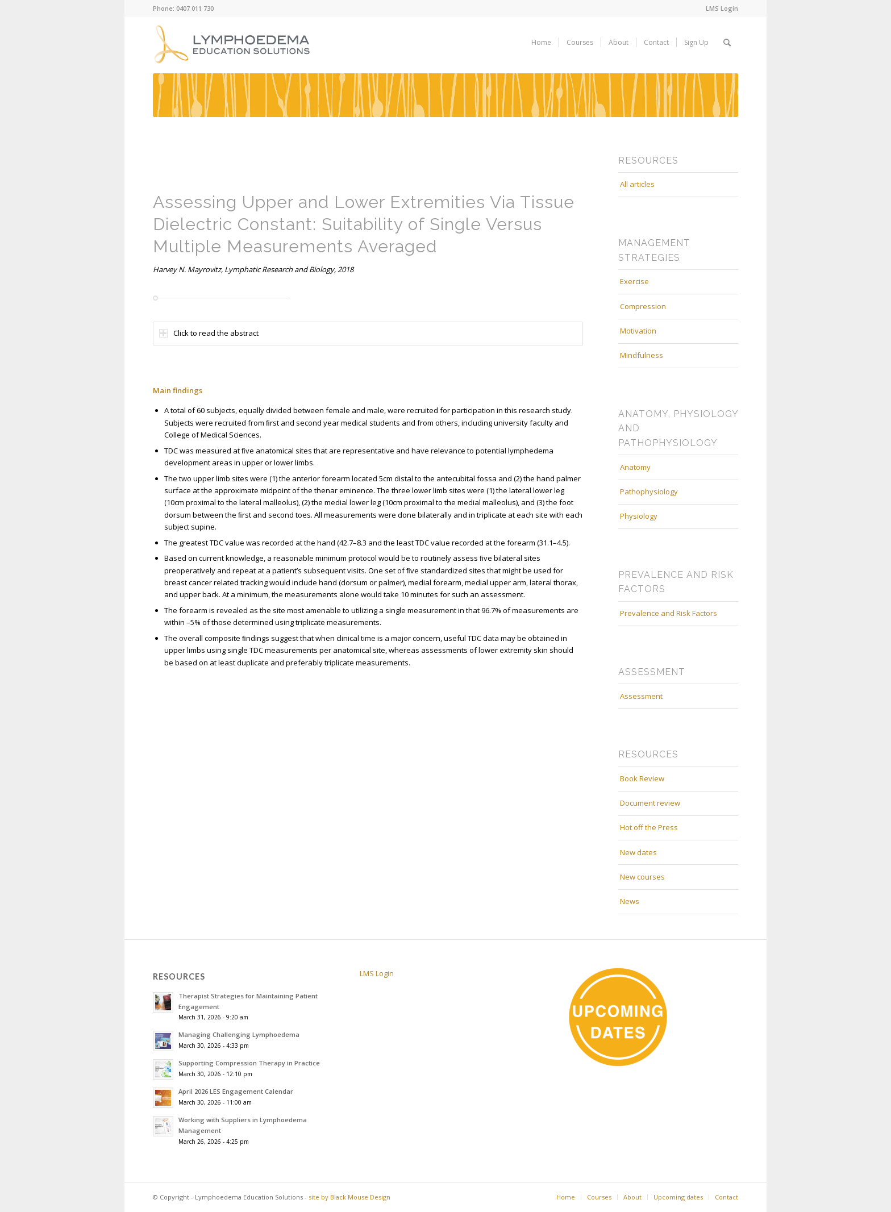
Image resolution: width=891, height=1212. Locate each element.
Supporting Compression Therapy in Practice (249, 1063)
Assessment (641, 696)
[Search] (727, 42)
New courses (642, 877)
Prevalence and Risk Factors (668, 613)
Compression (643, 306)
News (629, 901)
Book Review (642, 778)
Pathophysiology (649, 491)
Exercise (634, 281)
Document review (650, 803)
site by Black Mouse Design (349, 1197)
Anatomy (635, 467)
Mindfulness (641, 355)
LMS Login (722, 8)
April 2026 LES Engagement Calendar (235, 1091)
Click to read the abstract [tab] (209, 333)
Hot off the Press (649, 827)
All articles (637, 184)
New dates (638, 852)
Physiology (638, 516)
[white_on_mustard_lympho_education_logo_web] (233, 42)
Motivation (638, 331)
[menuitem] (719, 8)
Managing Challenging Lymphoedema (238, 1034)
